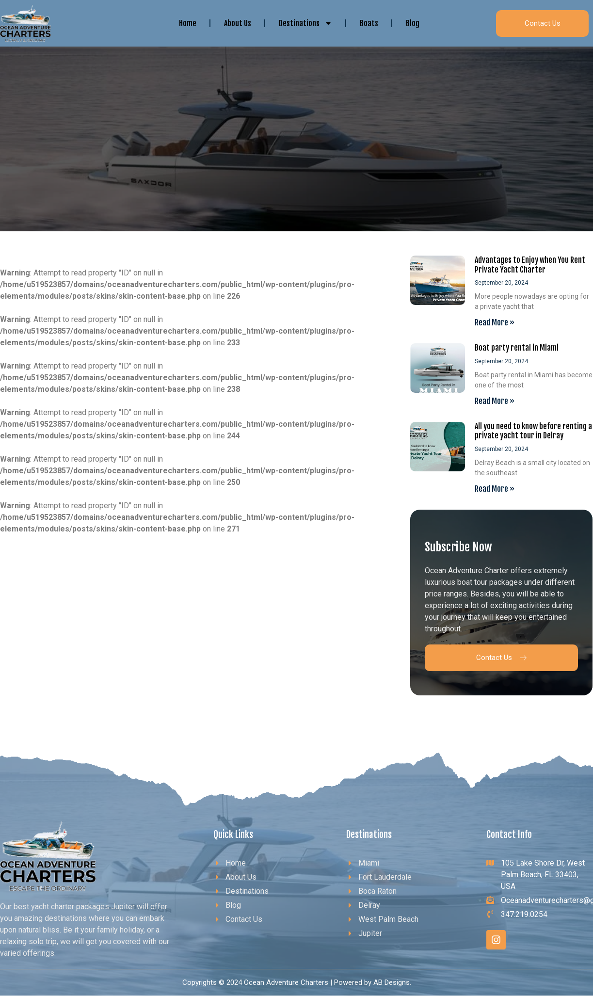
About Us (237, 23)
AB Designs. (392, 982)
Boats (369, 23)
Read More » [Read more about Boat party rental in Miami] (494, 401)
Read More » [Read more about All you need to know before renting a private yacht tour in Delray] (494, 489)
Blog (412, 23)
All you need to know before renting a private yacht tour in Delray (533, 430)
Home (187, 23)
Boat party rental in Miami (517, 348)
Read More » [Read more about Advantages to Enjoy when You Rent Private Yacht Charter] (494, 322)
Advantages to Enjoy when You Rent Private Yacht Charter (530, 264)
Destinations (305, 23)
